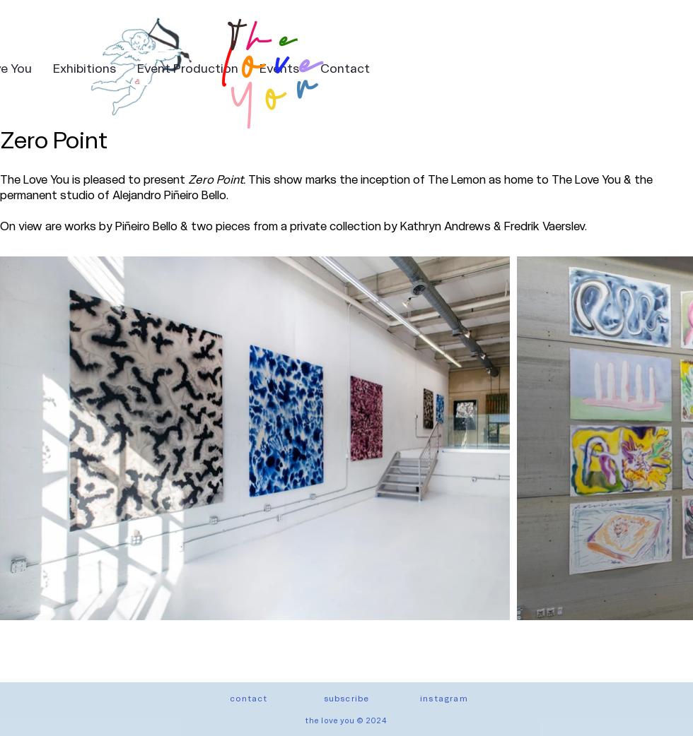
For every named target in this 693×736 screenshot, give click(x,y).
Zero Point (53, 138)
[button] (347, 698)
